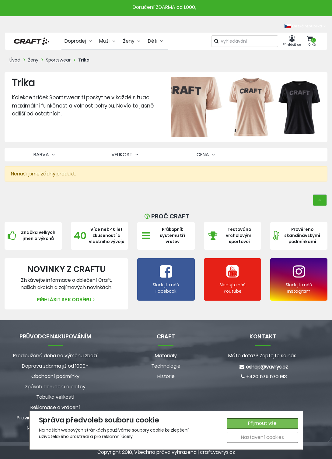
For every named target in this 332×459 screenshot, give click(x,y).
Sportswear (58, 60)
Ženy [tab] (132, 40)
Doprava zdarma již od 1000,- (55, 365)
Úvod (14, 60)
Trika (83, 60)
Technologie (165, 365)
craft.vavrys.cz (217, 452)
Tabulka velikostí (55, 397)
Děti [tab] (156, 40)
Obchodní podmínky (55, 376)
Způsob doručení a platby (55, 386)
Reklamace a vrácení (55, 407)
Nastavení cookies (262, 437)
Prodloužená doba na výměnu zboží (55, 355)
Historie (166, 376)
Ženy (33, 60)
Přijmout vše (262, 423)
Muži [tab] (108, 40)
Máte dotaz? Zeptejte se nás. (262, 355)
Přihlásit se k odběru (66, 299)
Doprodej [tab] (79, 40)
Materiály (166, 355)
